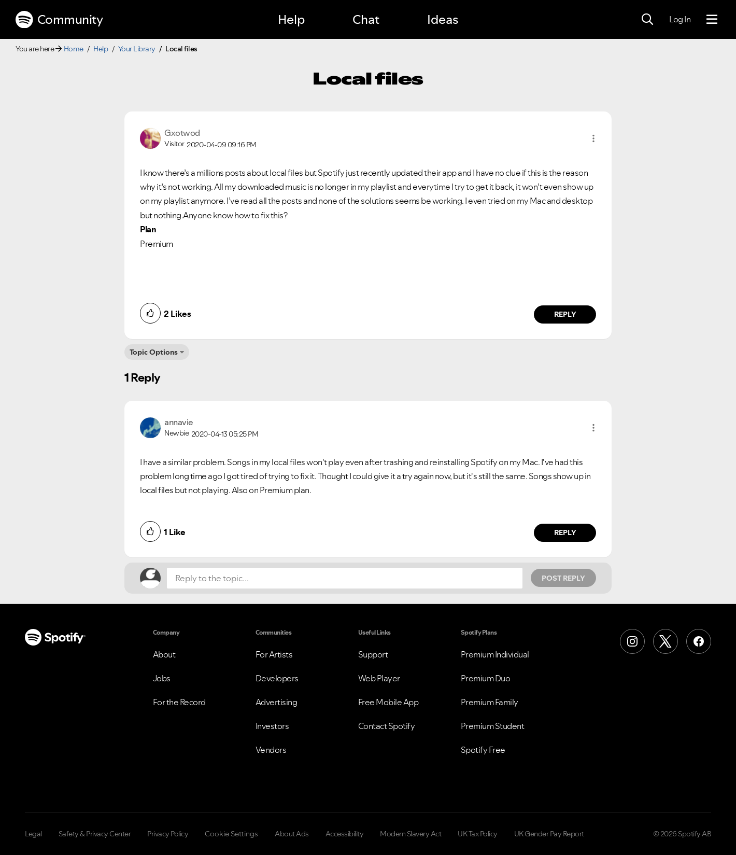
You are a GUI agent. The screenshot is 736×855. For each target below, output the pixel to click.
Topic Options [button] (154, 352)
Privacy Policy (167, 833)
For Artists (274, 654)
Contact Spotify (386, 726)
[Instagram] (632, 641)
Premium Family (489, 702)
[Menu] (711, 19)
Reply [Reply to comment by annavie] (565, 532)
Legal (33, 833)
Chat (365, 19)
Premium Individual (495, 654)
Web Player (379, 678)
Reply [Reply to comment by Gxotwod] (565, 314)
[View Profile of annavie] (178, 422)
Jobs (162, 678)
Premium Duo (486, 678)
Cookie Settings (231, 833)
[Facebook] (698, 641)
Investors (272, 726)
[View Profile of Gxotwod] (182, 132)
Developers (277, 678)
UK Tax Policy (478, 833)
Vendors (271, 749)
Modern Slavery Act (410, 833)
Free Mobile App (388, 702)
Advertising (277, 702)
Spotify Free (483, 749)
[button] (593, 138)
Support (373, 654)
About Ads (292, 833)
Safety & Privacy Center (95, 833)
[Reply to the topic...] (344, 578)
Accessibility (344, 833)
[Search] (647, 19)
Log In (679, 19)
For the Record (179, 702)
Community (59, 20)
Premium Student (493, 726)
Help (291, 19)
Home (73, 49)
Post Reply (563, 578)
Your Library (136, 49)
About (164, 654)
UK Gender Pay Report (549, 833)
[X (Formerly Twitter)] (665, 641)
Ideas (442, 19)
